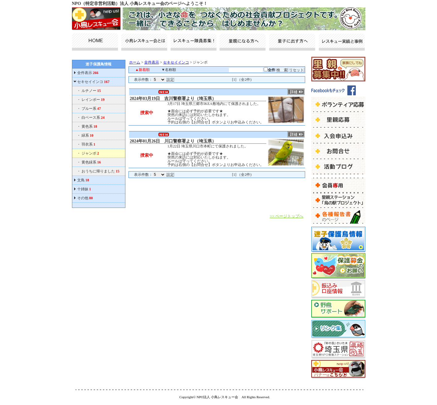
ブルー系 (91, 108)
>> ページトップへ (287, 216)
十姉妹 (84, 189)
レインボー (93, 99)
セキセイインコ (93, 82)
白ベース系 (93, 117)
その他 (85, 198)
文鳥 (83, 180)
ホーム (134, 62)
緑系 (88, 135)
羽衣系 (88, 144)
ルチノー (91, 91)
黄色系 (89, 126)
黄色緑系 (91, 162)
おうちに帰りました (101, 171)
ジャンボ (90, 153)
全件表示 (87, 73)
